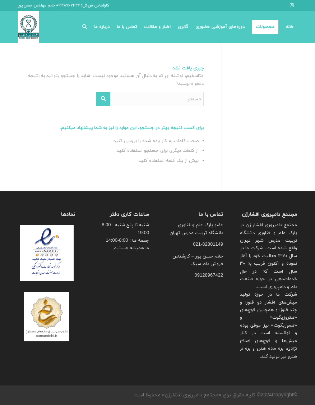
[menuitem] (289, 27)
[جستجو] (85, 27)
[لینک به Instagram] (291, 5)
